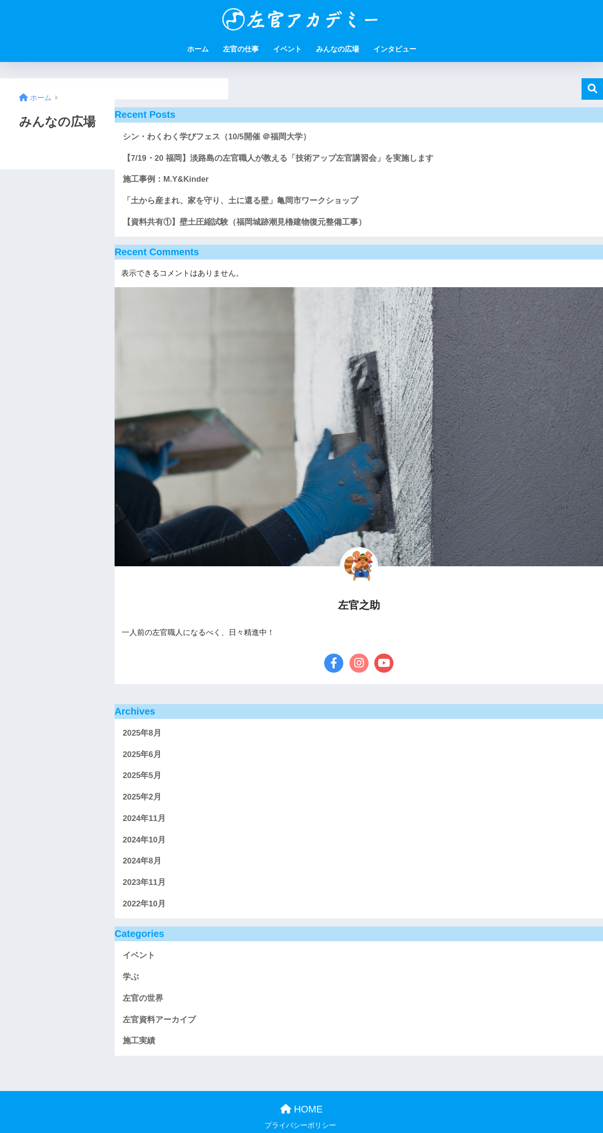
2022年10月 (144, 903)
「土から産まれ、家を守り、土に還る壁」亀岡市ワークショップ (240, 200)
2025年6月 (142, 754)
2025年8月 (142, 733)
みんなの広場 (337, 49)
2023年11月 (144, 882)
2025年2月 (142, 796)
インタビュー (394, 49)
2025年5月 (142, 775)
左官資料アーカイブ (159, 1019)
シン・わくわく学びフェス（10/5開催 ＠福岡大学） (217, 136)
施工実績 (139, 1040)
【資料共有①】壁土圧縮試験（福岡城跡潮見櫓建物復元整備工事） (244, 222)
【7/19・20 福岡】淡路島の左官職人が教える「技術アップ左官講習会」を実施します (278, 158)
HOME (301, 1109)
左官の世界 (143, 998)
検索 (592, 89)
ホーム (198, 49)
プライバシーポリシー (300, 1125)
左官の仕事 (241, 49)
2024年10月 (144, 839)
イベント (287, 49)
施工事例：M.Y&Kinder (166, 179)
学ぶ (131, 976)
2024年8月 (142, 860)
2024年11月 (144, 818)
